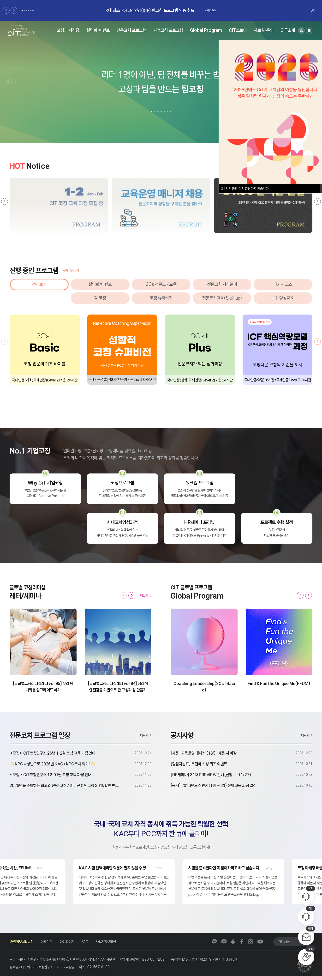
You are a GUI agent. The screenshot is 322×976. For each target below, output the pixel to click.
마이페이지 (67, 942)
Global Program (206, 30)
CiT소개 (287, 30)
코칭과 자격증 (68, 30)
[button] (6, 10)
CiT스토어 (238, 30)
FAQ (85, 942)
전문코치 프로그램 (131, 30)
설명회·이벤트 (98, 30)
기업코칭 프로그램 (168, 30)
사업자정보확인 (106, 942)
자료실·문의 (264, 30)
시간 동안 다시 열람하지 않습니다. (245, 188)
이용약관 (46, 942)
